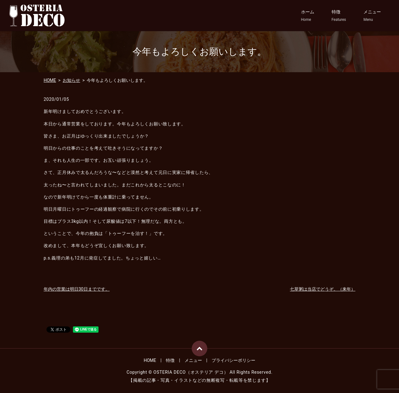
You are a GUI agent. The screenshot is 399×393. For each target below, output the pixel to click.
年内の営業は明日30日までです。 (77, 289)
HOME (50, 80)
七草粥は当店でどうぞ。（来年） (322, 289)
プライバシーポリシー (233, 360)
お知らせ (71, 80)
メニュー (372, 15)
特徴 (339, 15)
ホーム (307, 15)
